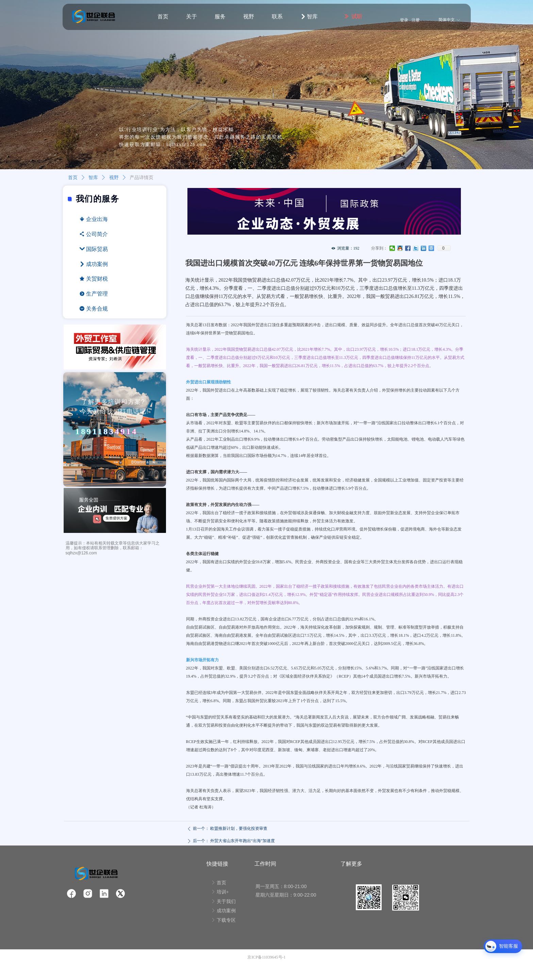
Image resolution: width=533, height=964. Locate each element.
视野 (114, 177)
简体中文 (446, 19)
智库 (93, 177)
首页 (73, 177)
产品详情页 (141, 177)
